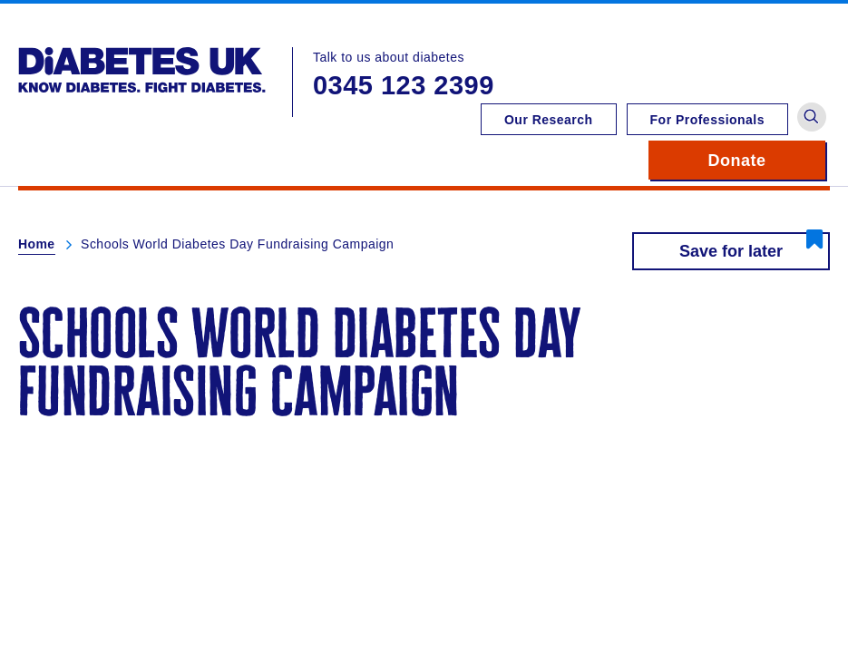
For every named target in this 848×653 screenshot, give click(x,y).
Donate (766, 160)
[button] (811, 117)
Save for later (731, 251)
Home (36, 244)
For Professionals (707, 119)
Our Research (548, 119)
